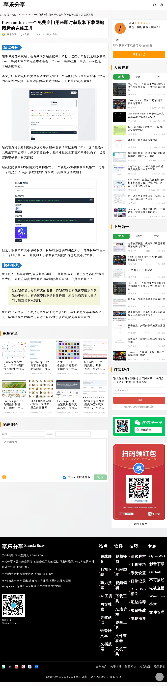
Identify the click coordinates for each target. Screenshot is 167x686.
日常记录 (138, 585)
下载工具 (121, 602)
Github (155, 576)
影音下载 (157, 568)
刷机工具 (121, 655)
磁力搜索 (106, 589)
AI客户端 (121, 615)
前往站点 (139, 57)
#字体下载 (132, 219)
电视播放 (138, 623)
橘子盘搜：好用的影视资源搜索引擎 (146, 329)
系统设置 (138, 577)
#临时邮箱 (132, 163)
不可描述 (157, 584)
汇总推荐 (138, 606)
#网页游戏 (132, 97)
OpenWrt (157, 560)
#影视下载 (132, 254)
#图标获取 (7, 373)
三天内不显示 (139, 527)
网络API (158, 27)
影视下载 (106, 576)
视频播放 (121, 562)
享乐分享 (23, 551)
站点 (14, 14)
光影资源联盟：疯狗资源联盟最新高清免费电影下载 (146, 248)
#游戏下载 (132, 110)
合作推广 (101, 670)
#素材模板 (7, 412)
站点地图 (145, 670)
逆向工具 (121, 629)
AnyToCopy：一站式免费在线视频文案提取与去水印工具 (145, 170)
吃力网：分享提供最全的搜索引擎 (146, 302)
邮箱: (50, 433)
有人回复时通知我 (79, 484)
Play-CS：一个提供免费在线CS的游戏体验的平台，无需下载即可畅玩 (146, 90)
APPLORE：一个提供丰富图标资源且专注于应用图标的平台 (67, 366)
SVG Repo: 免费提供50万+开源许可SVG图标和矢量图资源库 (94, 405)
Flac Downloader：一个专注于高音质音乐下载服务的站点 (146, 118)
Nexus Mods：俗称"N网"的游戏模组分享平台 (145, 104)
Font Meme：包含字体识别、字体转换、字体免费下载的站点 (146, 213)
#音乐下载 (132, 124)
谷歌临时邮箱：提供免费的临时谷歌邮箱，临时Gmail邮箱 (146, 157)
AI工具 (106, 600)
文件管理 (157, 616)
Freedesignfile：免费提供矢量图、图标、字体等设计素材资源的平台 (13, 405)
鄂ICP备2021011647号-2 (105, 680)
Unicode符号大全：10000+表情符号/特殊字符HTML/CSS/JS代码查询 (13, 366)
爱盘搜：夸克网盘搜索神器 (143, 143)
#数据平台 (61, 412)
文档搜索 (106, 650)
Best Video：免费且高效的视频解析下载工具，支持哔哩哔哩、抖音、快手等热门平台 (146, 185)
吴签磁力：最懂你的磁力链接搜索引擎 (146, 343)
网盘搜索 (106, 610)
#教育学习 (132, 206)
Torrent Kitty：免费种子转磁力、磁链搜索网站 (146, 131)
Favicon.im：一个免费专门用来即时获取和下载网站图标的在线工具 (56, 14)
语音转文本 (106, 637)
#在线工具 (132, 176)
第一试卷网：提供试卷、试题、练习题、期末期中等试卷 (146, 200)
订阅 (139, 404)
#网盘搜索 (132, 150)
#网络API (34, 373)
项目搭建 (138, 614)
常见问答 (130, 670)
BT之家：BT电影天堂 (140, 273)
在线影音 (106, 562)
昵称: (5, 433)
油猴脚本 (121, 576)
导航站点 (106, 624)
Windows (157, 600)
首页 (4, 14)
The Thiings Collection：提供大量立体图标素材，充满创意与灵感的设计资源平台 (40, 404)
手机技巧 (138, 569)
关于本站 (116, 670)
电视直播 (157, 592)
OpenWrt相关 (139, 595)
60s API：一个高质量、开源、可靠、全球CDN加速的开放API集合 (94, 366)
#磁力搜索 (132, 137)
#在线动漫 (132, 322)
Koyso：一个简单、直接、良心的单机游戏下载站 (146, 356)
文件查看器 (121, 642)
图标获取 (144, 27)
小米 (153, 608)
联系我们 (159, 670)
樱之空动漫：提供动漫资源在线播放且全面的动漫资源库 (146, 316)
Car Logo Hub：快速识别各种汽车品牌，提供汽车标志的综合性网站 (67, 405)
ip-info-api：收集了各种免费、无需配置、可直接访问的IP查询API (40, 366)
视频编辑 (121, 589)
